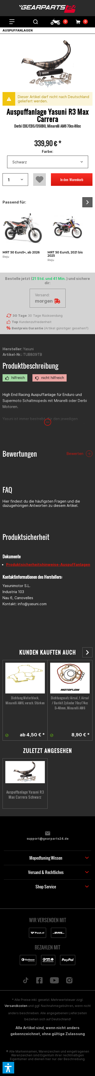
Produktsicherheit (26, 537)
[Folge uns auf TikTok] (26, 980)
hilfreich (15, 377)
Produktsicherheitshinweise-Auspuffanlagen (48, 564)
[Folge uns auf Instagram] (69, 980)
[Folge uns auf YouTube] (54, 980)
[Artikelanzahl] (15, 179)
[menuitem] (12, 22)
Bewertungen (20, 454)
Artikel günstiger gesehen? (66, 328)
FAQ (7, 490)
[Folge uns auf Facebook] (39, 980)
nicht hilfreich (49, 377)
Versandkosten (16, 1006)
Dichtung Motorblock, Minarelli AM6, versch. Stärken (25, 700)
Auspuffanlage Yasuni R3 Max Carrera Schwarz (25, 795)
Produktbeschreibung (30, 366)
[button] (8, 1067)
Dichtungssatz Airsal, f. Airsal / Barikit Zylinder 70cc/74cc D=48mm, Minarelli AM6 (70, 703)
